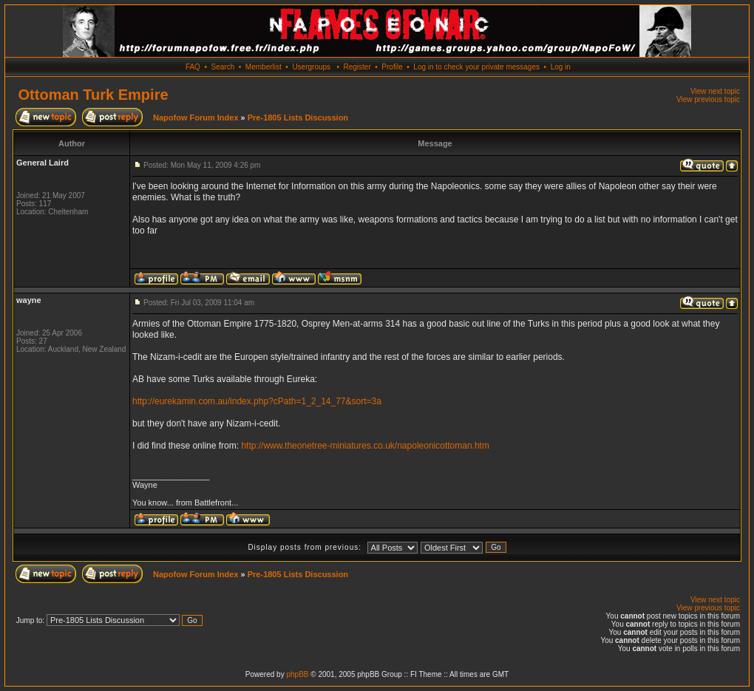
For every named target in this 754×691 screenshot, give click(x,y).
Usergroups (311, 67)
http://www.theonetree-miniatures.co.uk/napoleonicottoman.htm (365, 445)
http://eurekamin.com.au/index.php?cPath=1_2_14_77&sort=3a (256, 401)
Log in (561, 67)
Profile (391, 67)
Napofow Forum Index (196, 117)
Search (223, 67)
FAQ (193, 67)
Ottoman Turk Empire (93, 94)
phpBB (297, 674)
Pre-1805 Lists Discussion (298, 117)
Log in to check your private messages (476, 67)
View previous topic (708, 99)
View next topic (715, 91)
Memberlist (263, 67)
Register (356, 67)
